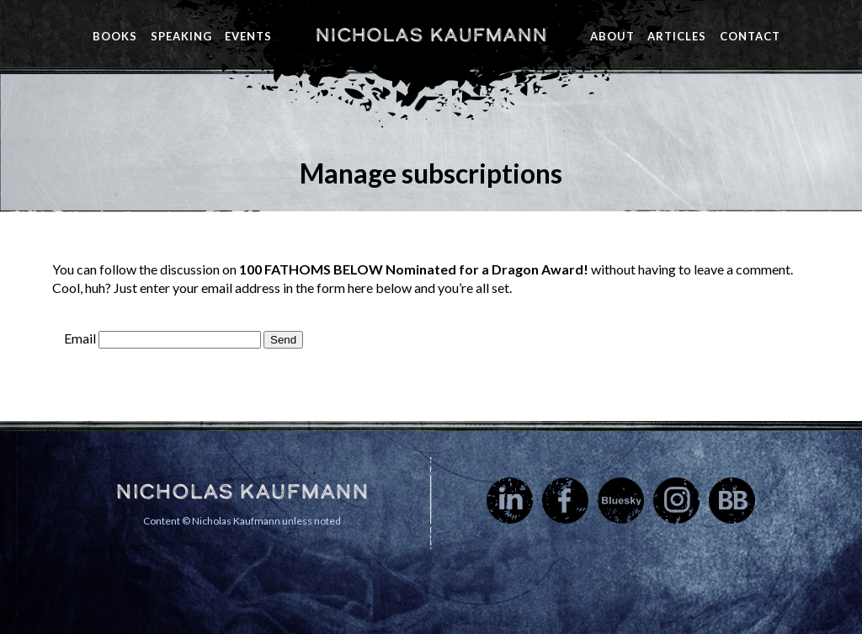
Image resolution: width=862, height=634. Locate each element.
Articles (676, 36)
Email (80, 338)
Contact (750, 36)
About (612, 36)
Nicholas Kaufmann (431, 34)
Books (115, 36)
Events (248, 36)
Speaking (181, 36)
